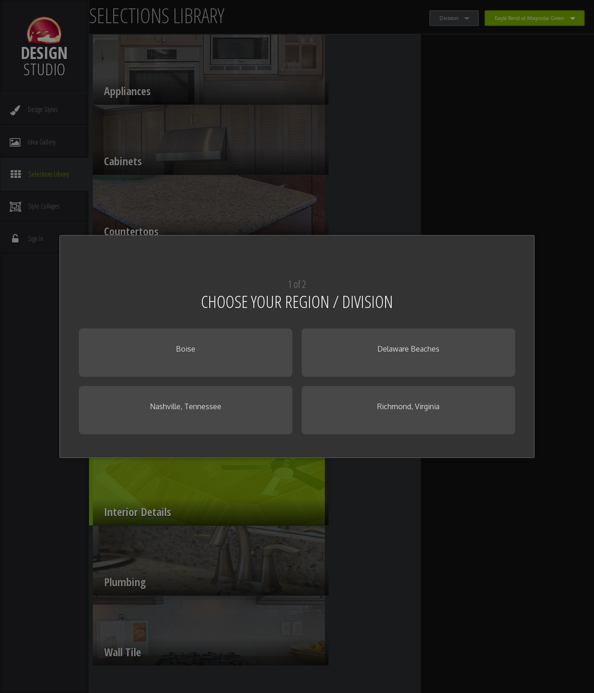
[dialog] (297, 346)
